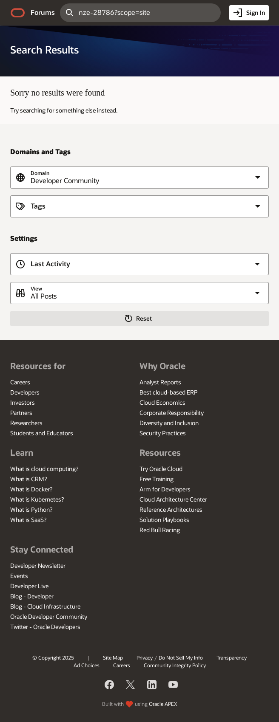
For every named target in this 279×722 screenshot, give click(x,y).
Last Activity (50, 263)
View (36, 288)
